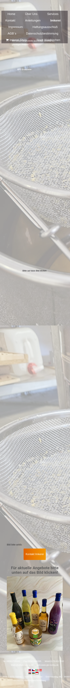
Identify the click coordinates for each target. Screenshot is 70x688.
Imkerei (55, 20)
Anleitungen (33, 20)
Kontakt (10, 20)
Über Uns (31, 14)
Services (52, 14)
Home (11, 14)
